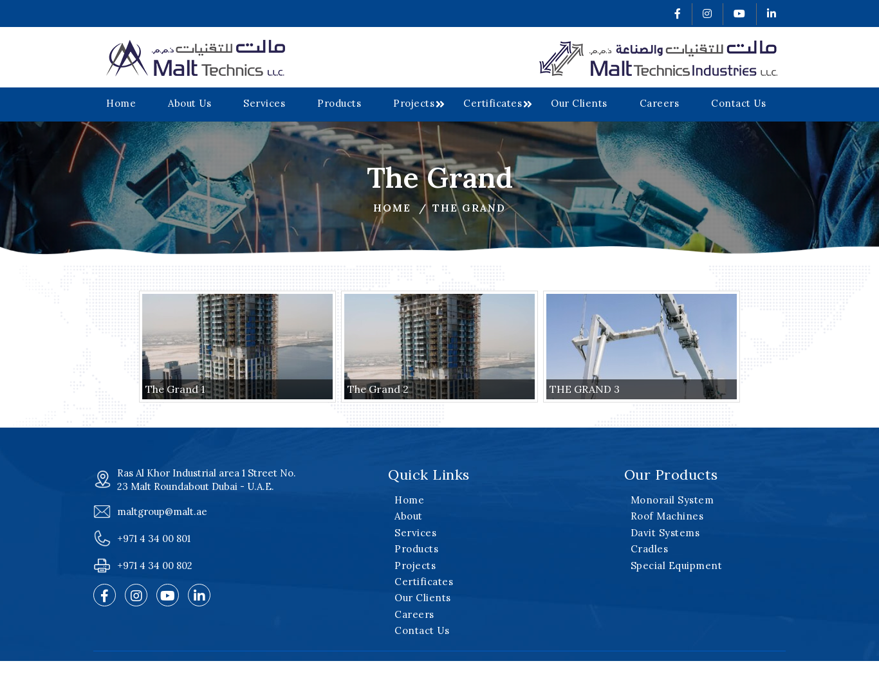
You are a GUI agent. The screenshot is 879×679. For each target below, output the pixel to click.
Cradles (650, 549)
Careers (660, 103)
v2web (628, 665)
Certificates (492, 103)
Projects (413, 103)
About (408, 516)
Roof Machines (667, 516)
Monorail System (672, 500)
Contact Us (738, 103)
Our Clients (579, 103)
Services (264, 103)
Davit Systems (665, 533)
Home (121, 103)
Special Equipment (677, 565)
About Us (189, 103)
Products (339, 103)
